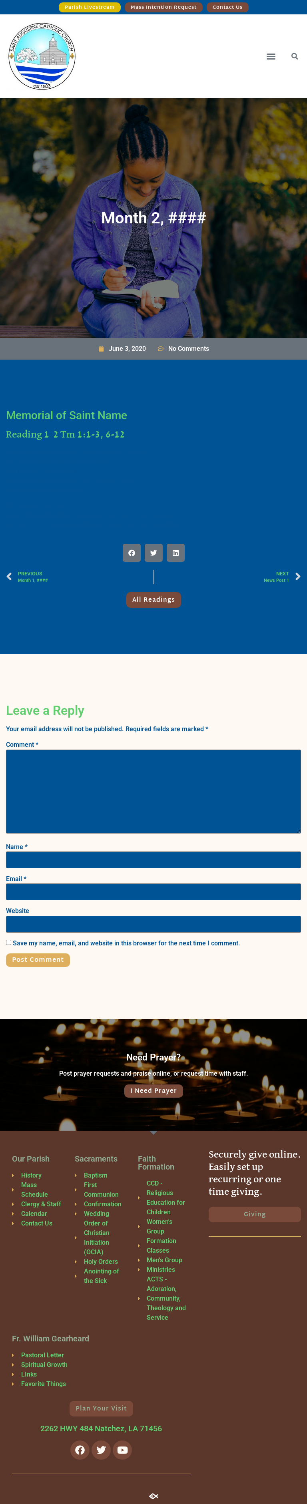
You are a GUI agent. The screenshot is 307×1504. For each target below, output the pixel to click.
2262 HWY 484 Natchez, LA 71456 (101, 1428)
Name (17, 847)
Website (17, 911)
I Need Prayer (153, 1091)
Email (16, 879)
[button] (271, 56)
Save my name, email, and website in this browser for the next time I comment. (126, 943)
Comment (22, 745)
